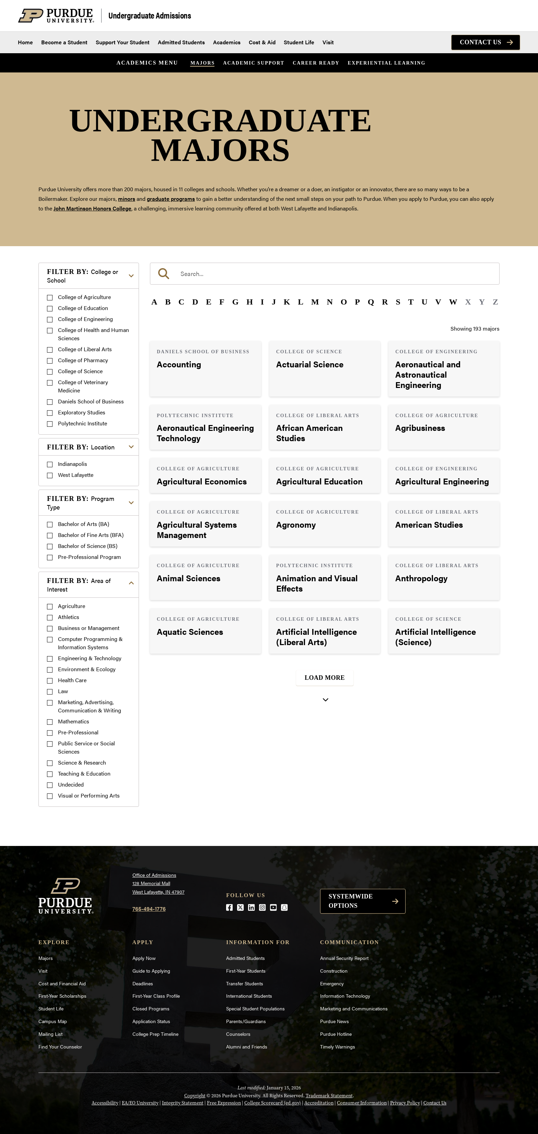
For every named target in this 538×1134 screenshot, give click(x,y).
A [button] (154, 301)
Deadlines (142, 983)
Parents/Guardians (246, 1021)
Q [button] (371, 301)
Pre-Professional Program (89, 557)
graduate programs (171, 199)
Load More (325, 677)
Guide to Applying (151, 970)
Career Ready (316, 63)
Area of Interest (78, 584)
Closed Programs (150, 1008)
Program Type (80, 502)
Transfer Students (244, 983)
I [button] (262, 301)
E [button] (208, 301)
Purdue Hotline (336, 1033)
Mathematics (73, 721)
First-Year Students (246, 970)
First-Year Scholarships (62, 995)
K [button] (287, 301)
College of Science (80, 371)
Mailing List (50, 1033)
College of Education (83, 308)
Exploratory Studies (81, 412)
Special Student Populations (255, 1008)
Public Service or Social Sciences (86, 747)
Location (81, 447)
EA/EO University (140, 1103)
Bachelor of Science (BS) (87, 546)
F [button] (221, 301)
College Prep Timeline (155, 1033)
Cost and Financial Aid (62, 983)
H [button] (249, 301)
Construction (334, 970)
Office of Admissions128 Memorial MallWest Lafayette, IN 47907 (158, 883)
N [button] (330, 301)
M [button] (315, 301)
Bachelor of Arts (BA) (83, 524)
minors (126, 199)
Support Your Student (123, 42)
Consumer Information (362, 1103)
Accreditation (319, 1103)
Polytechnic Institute (82, 423)
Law (63, 691)
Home (25, 42)
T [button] (411, 301)
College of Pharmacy (83, 360)
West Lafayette (75, 475)
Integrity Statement (182, 1103)
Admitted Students (181, 42)
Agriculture (71, 606)
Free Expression (224, 1103)
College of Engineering (85, 319)
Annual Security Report (344, 957)
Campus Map (52, 1021)
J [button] (274, 301)
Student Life (299, 42)
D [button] (195, 301)
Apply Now (144, 957)
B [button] (168, 301)
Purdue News (334, 1021)
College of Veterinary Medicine (83, 386)
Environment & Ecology (87, 669)
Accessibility (105, 1103)
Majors (202, 63)
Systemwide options (351, 901)
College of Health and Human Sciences (93, 334)
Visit (328, 42)
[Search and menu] (512, 16)
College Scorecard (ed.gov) (272, 1103)
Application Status (151, 1021)
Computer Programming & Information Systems (90, 643)
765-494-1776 (149, 909)
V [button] (438, 301)
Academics (227, 42)
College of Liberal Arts (85, 349)
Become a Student (64, 42)
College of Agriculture (84, 297)
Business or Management (88, 628)
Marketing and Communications (354, 1008)
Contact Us (480, 42)
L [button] (300, 301)
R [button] (385, 301)
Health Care (72, 680)
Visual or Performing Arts (89, 795)
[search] (325, 274)
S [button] (398, 301)
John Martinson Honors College (92, 208)
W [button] (453, 301)
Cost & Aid (262, 42)
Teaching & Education (84, 773)
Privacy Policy (405, 1103)
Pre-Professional (78, 732)
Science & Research (82, 762)
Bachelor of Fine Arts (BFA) (91, 535)
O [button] (344, 301)
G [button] (235, 301)
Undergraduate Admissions (149, 15)
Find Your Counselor (60, 1046)
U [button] (424, 301)
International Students (249, 995)
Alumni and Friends (246, 1046)
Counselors (238, 1033)
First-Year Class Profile (156, 995)
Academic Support (253, 63)
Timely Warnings (337, 1046)
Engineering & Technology (89, 658)
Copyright (195, 1095)
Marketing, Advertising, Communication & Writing (89, 706)
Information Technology (345, 995)
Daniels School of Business (91, 401)
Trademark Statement (329, 1095)
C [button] (181, 301)
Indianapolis (72, 464)
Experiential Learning (387, 63)
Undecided (71, 784)
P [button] (357, 301)
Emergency (332, 983)
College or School (82, 275)
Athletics (68, 617)
